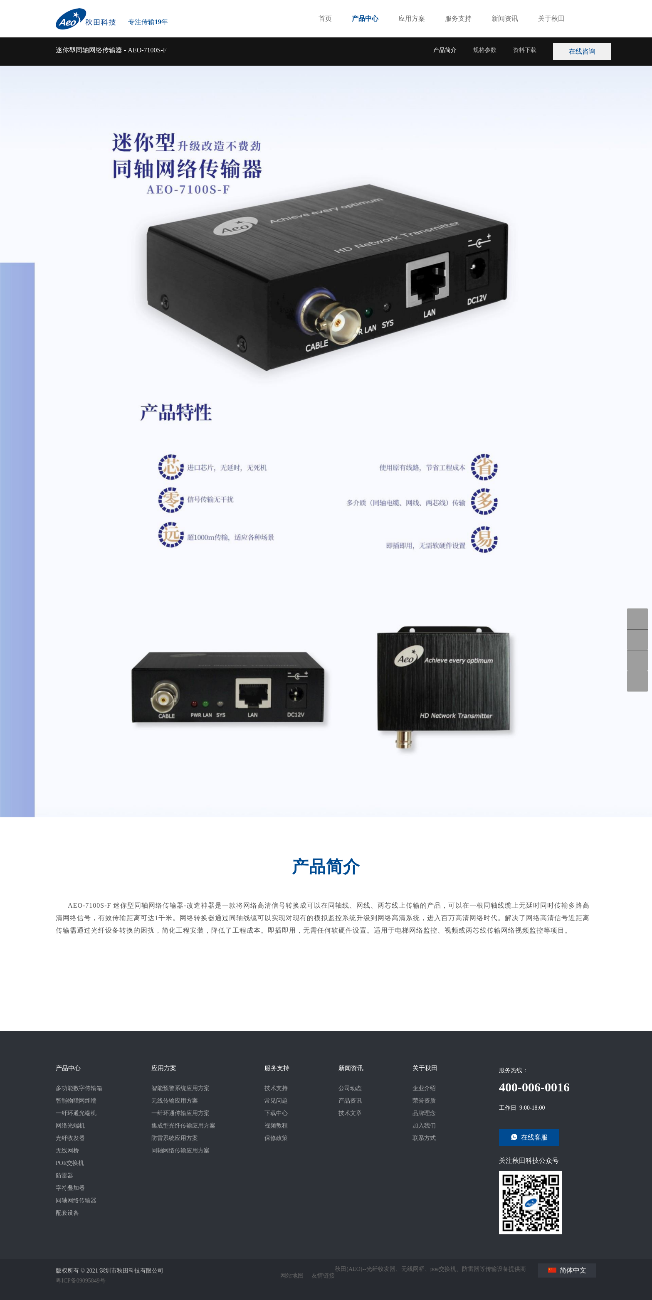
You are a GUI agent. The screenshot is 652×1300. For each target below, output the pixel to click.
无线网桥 (67, 1150)
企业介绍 (424, 1088)
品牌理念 (424, 1113)
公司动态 (350, 1088)
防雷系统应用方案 (174, 1138)
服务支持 (458, 32)
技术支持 (276, 1088)
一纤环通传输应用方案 (180, 1113)
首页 (325, 32)
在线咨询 (596, 51)
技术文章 (350, 1113)
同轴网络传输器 (76, 1200)
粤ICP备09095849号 (81, 1281)
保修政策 (276, 1138)
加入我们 (424, 1126)
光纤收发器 (70, 1138)
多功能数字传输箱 (79, 1088)
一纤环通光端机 (76, 1113)
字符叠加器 (70, 1188)
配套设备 (67, 1213)
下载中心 (276, 1113)
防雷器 (64, 1175)
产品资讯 (350, 1101)
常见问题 (276, 1101)
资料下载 (524, 64)
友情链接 (323, 1276)
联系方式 (424, 1138)
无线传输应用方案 (174, 1101)
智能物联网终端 (76, 1101)
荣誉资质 (424, 1101)
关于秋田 (551, 32)
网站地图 (292, 1276)
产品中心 (365, 32)
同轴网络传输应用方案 (180, 1150)
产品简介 (445, 64)
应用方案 (411, 32)
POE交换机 (70, 1163)
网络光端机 (70, 1126)
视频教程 (276, 1126)
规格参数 (484, 64)
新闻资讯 (504, 32)
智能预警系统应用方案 (180, 1088)
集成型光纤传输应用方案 (183, 1126)
